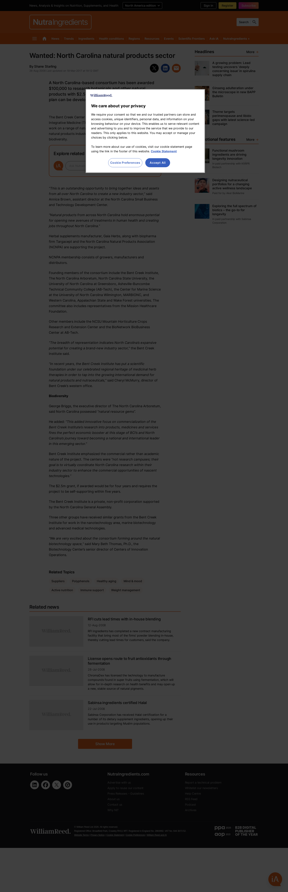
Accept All (158, 162)
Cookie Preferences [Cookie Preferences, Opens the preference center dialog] (125, 162)
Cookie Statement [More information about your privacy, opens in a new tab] (164, 151)
